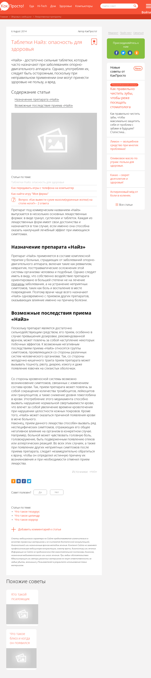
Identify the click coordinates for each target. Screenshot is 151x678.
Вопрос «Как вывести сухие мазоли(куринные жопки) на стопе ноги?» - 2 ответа (55, 201)
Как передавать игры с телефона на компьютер (42, 188)
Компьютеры (84, 6)
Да (40, 492)
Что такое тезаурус (27, 511)
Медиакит (113, 32)
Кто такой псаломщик (84, 596)
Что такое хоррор (26, 519)
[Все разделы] (148, 6)
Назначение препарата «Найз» (37, 99)
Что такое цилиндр (27, 515)
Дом (53, 6)
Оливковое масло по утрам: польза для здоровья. (124, 161)
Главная (4, 16)
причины (17, 284)
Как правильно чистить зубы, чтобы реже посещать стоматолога (122, 97)
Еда (31, 6)
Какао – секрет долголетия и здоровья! (119, 178)
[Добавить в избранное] (94, 42)
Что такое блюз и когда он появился (20, 638)
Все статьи (126, 205)
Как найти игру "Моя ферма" (29, 194)
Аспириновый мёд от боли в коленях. (124, 193)
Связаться (138, 32)
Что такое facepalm (17, 596)
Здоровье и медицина (21, 16)
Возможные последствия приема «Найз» (44, 105)
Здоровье (65, 6)
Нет (57, 492)
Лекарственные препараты (48, 16)
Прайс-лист (126, 32)
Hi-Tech (42, 6)
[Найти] (134, 6)
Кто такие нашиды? (49, 596)
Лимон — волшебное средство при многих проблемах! (124, 145)
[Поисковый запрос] (119, 6)
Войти (146, 12)
